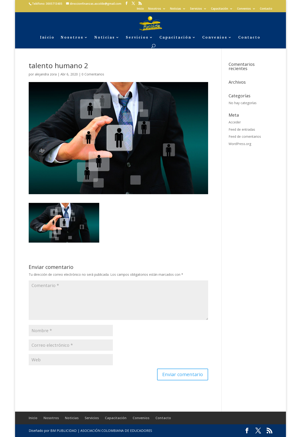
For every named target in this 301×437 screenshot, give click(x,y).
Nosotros (154, 9)
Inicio (140, 9)
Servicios (196, 9)
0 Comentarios (93, 74)
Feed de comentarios (245, 136)
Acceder (235, 122)
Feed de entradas (242, 129)
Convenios (244, 9)
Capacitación (219, 9)
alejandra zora (46, 74)
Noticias (175, 9)
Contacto (266, 9)
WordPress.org (240, 144)
